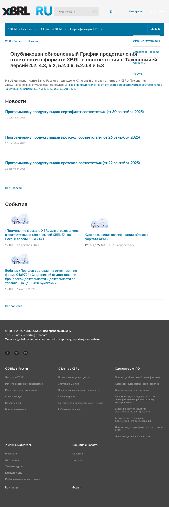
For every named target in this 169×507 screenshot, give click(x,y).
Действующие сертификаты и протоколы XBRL (139, 435)
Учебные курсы (14, 473)
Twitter (16, 360)
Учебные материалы (18, 452)
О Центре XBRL (51, 36)
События (77, 460)
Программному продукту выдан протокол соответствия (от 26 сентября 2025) (72, 144)
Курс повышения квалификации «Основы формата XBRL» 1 (116, 244)
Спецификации (13, 403)
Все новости (13, 195)
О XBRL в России (19, 36)
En (110, 15)
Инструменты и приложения (22, 397)
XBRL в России (13, 48)
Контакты (11, 494)
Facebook (7, 360)
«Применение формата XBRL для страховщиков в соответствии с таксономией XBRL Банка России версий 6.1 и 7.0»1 (42, 242)
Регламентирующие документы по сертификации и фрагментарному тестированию (135, 406)
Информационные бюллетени (132, 443)
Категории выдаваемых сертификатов (137, 391)
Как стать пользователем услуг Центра (80, 410)
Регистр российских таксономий (24, 391)
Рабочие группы (67, 403)
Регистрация (133, 15)
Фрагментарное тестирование (132, 397)
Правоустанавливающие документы (79, 397)
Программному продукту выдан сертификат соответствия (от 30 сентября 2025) (74, 119)
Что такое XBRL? (14, 384)
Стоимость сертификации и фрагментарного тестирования (133, 426)
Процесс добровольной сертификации (137, 384)
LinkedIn (25, 360)
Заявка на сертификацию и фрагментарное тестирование (132, 417)
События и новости (85, 452)
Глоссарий (11, 460)
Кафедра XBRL (13, 480)
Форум (77, 494)
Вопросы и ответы (16, 416)
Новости (33, 48)
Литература (12, 467)
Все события (13, 313)
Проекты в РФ (13, 410)
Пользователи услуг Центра (74, 384)
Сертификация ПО (84, 36)
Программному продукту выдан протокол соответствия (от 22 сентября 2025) (72, 170)
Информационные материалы (22, 486)
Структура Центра (68, 391)
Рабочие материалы (69, 416)
